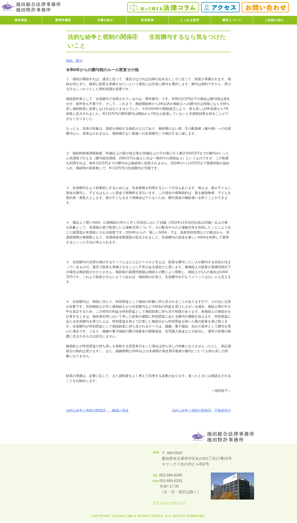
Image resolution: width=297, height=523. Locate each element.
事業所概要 (63, 20)
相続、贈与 (74, 60)
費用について (232, 20)
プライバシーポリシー (169, 502)
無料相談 (21, 20)
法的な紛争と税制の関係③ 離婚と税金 (97, 410)
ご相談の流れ (274, 20)
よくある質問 (189, 20)
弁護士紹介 (105, 20)
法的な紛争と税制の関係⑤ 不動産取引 (201, 410)
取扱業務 (147, 20)
